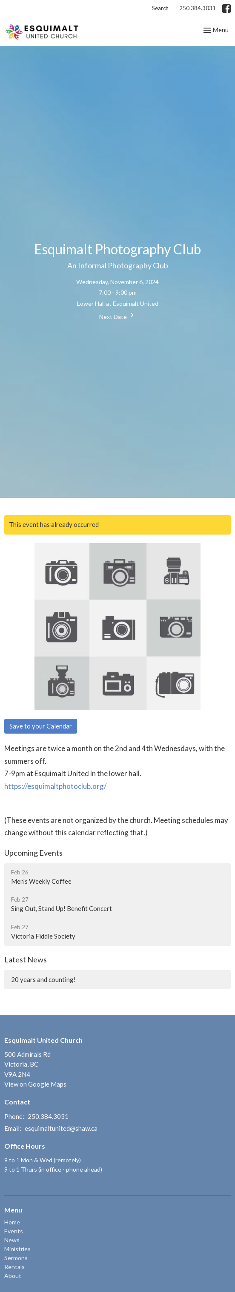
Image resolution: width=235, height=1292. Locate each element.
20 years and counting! (43, 979)
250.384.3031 (197, 8)
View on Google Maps (35, 1084)
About (12, 1275)
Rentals (14, 1266)
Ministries (17, 1248)
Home (12, 1222)
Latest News (25, 959)
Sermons (16, 1257)
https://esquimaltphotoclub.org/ (55, 786)
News (12, 1240)
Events (13, 1231)
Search (160, 8)
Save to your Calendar (40, 726)
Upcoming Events (33, 852)
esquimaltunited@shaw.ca (61, 1128)
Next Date (117, 315)
